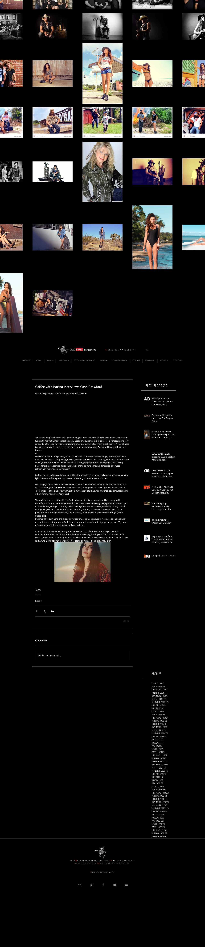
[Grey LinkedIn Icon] (126, 885)
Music (38, 594)
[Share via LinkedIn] (52, 611)
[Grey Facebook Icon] (103, 885)
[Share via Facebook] (36, 611)
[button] (147, 349)
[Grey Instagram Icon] (91, 885)
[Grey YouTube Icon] (115, 885)
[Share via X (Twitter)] (44, 611)
